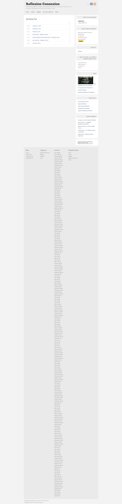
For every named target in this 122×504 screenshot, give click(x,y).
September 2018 (58, 315)
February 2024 (57, 199)
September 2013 (58, 422)
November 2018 (58, 311)
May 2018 (56, 322)
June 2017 (56, 342)
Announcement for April (83, 101)
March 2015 (57, 390)
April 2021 (56, 260)
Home (69, 152)
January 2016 (57, 372)
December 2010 (58, 481)
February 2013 (57, 435)
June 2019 (56, 299)
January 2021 (57, 265)
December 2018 (58, 310)
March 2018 (57, 326)
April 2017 (56, 345)
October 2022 (57, 227)
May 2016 (56, 365)
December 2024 (58, 181)
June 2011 (56, 470)
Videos (70, 154)
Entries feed (28, 154)
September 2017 (58, 336)
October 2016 (57, 356)
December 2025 (58, 159)
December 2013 (58, 417)
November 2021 (58, 247)
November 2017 (58, 333)
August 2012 (57, 445)
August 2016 (57, 360)
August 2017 (57, 338)
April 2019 (56, 302)
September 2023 (58, 208)
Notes (41, 158)
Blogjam (42, 154)
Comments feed (29, 156)
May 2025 (56, 172)
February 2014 (57, 413)
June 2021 (56, 256)
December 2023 (58, 202)
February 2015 (57, 392)
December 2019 (58, 288)
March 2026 (57, 154)
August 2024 (57, 188)
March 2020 (57, 283)
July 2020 (56, 276)
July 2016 (56, 361)
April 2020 (56, 281)
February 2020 (57, 285)
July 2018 (56, 318)
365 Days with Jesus (44, 152)
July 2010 (56, 490)
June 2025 (56, 170)
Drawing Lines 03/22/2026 (84, 108)
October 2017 (57, 335)
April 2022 (56, 238)
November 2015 (58, 376)
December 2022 (58, 224)
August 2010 (57, 488)
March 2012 (57, 454)
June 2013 (56, 427)
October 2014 (57, 399)
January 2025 (57, 179)
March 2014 (57, 411)
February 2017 (57, 349)
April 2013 (56, 431)
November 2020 (58, 268)
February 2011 (57, 478)
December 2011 (58, 460)
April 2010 (56, 495)
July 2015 (56, 383)
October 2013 (57, 420)
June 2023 (56, 213)
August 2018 (57, 317)
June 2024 (56, 192)
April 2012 (56, 452)
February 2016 (57, 370)
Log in (27, 152)
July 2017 (56, 340)
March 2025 (57, 176)
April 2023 (56, 217)
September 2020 (58, 272)
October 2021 (57, 249)
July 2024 (56, 190)
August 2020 (57, 274)
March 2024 (57, 197)
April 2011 (56, 474)
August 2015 (57, 381)
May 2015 (56, 386)
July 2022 (56, 233)
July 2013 (56, 426)
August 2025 (57, 167)
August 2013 (57, 424)
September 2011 (58, 465)
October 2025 (57, 163)
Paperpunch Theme (28, 502)
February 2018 (57, 327)
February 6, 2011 (48, 32)
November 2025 (58, 161)
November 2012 (58, 440)
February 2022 (57, 242)
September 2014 (58, 401)
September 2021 (58, 251)
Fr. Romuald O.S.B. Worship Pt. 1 (85, 87)
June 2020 (56, 277)
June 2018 (56, 320)
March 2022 (57, 240)
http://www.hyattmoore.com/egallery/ (86, 92)
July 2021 (56, 254)
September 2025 (58, 165)
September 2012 (58, 444)
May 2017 (56, 343)
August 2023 (57, 209)
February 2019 (57, 306)
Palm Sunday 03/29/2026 (83, 106)
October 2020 (57, 270)
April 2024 (56, 195)
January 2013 (57, 436)
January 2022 (57, 243)
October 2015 (57, 377)
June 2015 (56, 385)
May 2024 (56, 193)
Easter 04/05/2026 (82, 103)
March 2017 (57, 347)
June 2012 (56, 449)
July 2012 (56, 447)
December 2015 (58, 374)
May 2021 (56, 258)
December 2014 (58, 395)
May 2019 (56, 301)
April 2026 (56, 152)
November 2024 (58, 183)
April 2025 (56, 174)
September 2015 (58, 379)
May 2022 (56, 236)
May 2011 (56, 472)
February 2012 (57, 456)
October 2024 (57, 184)
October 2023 (57, 206)
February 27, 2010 (48, 26)
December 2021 (58, 245)
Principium (80, 120)
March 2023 (57, 218)
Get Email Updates (82, 90)
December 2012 (58, 438)
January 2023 (57, 222)
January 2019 (57, 308)
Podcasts (80, 51)
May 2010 (56, 494)
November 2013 (58, 419)
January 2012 (57, 458)
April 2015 (56, 388)
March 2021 (57, 261)
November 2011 (58, 461)
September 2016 (58, 358)
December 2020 (58, 267)
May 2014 (56, 408)
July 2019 (56, 297)
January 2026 (57, 158)
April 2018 (56, 324)
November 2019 (58, 290)
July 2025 (56, 168)
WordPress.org (29, 158)
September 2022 (58, 229)
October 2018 (57, 313)
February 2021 (57, 263)
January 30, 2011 (48, 43)
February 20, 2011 (48, 29)
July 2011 (56, 469)
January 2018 (57, 329)
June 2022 (56, 234)
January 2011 (57, 479)
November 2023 (58, 204)
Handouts (42, 156)
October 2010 (57, 485)
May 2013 (56, 429)
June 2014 (56, 406)
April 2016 (56, 367)
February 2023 (57, 220)
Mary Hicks (80, 134)
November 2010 (58, 483)
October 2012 (57, 442)
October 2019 (57, 292)
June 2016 (56, 363)
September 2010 (58, 486)
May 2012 (56, 451)
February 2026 (57, 156)
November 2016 (58, 354)
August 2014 (57, 402)
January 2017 (57, 351)
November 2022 (58, 226)
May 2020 (56, 279)
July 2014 (56, 404)
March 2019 (57, 304)
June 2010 (56, 492)
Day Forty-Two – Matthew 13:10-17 (48, 40)
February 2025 (57, 177)
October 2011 (57, 463)
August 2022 (57, 231)
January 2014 (57, 415)
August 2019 (57, 295)
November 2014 (58, 397)
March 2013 (57, 433)
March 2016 (57, 369)
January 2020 (57, 286)
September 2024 (58, 186)
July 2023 (56, 211)
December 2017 (58, 331)
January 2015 (57, 394)
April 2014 (56, 410)
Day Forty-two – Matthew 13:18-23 (48, 34)
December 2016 (58, 352)
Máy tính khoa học (82, 126)
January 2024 (57, 201)
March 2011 (57, 476)
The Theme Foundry (38, 502)
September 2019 (58, 293)
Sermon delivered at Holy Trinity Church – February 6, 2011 (48, 37)
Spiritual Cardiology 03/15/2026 (85, 110)
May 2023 (56, 215)
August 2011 (57, 467)
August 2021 (57, 252)
